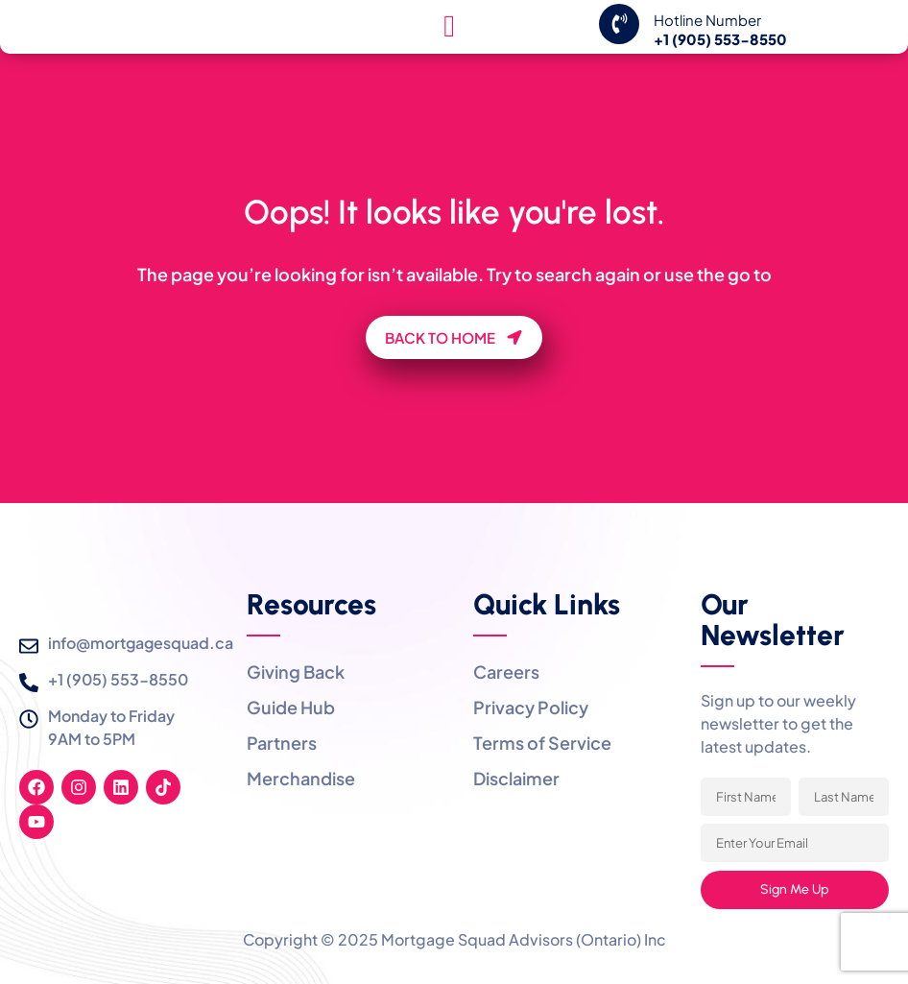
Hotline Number (707, 49)
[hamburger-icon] (449, 57)
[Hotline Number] (619, 54)
